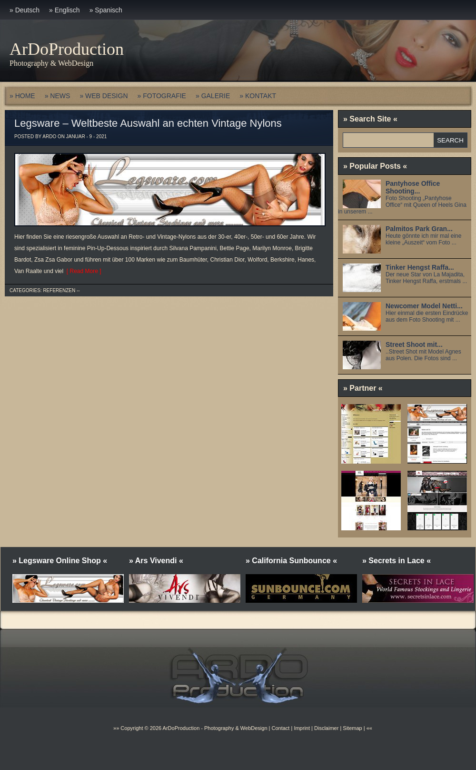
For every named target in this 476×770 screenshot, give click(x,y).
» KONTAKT (257, 96)
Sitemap (351, 728)
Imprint (302, 728)
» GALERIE (213, 96)
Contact (280, 728)
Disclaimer (326, 728)
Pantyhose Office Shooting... (413, 187)
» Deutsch (25, 10)
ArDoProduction (67, 49)
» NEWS (57, 96)
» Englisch (64, 10)
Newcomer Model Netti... (424, 306)
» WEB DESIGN (103, 96)
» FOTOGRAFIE (162, 96)
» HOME (22, 96)
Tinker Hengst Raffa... (420, 267)
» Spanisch (105, 10)
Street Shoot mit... (414, 344)
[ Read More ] (82, 271)
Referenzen (59, 290)
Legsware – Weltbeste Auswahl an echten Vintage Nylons (148, 123)
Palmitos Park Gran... (419, 229)
